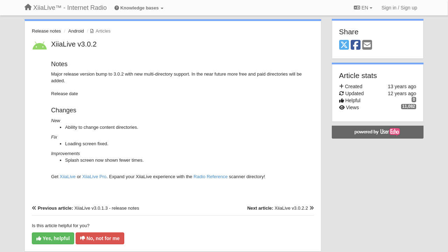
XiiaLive (68, 176)
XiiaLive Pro (94, 176)
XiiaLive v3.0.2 (74, 44)
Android (76, 31)
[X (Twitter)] (344, 45)
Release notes (46, 31)
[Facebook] (355, 45)
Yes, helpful (53, 238)
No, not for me (100, 238)
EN (363, 7)
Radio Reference (211, 176)
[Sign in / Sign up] (399, 8)
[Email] (367, 45)
